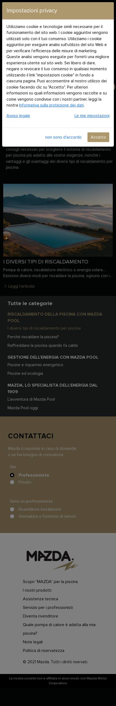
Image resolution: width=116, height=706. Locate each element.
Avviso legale (18, 116)
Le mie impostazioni (92, 116)
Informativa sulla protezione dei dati (51, 105)
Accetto (98, 137)
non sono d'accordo (63, 137)
